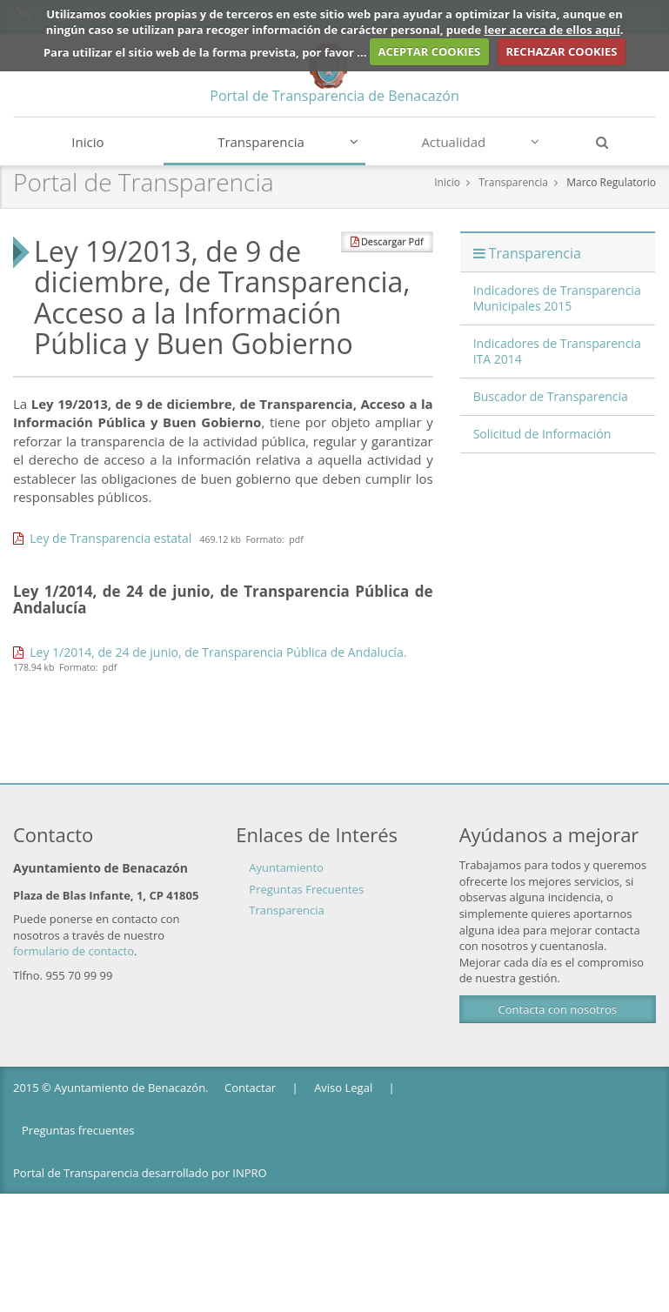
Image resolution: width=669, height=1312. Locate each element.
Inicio (87, 142)
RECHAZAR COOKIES (561, 51)
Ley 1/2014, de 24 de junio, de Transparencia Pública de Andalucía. (209, 652)
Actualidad (480, 142)
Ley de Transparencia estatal (102, 538)
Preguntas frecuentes (78, 1130)
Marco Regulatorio (611, 182)
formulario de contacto (73, 951)
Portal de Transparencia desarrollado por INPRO (140, 1173)
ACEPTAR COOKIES (429, 51)
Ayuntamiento (286, 867)
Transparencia (287, 142)
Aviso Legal (343, 1087)
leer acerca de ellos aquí (552, 29)
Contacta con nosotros (557, 1009)
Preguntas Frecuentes (306, 889)
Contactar (250, 1087)
